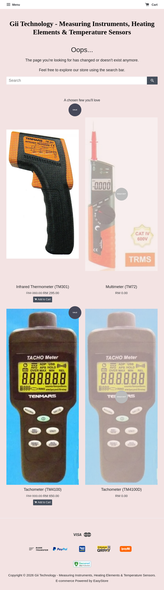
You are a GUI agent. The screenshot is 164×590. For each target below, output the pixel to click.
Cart (151, 4)
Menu (13, 4)
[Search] (76, 80)
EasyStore (100, 581)
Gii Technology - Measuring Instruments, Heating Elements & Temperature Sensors (81, 28)
